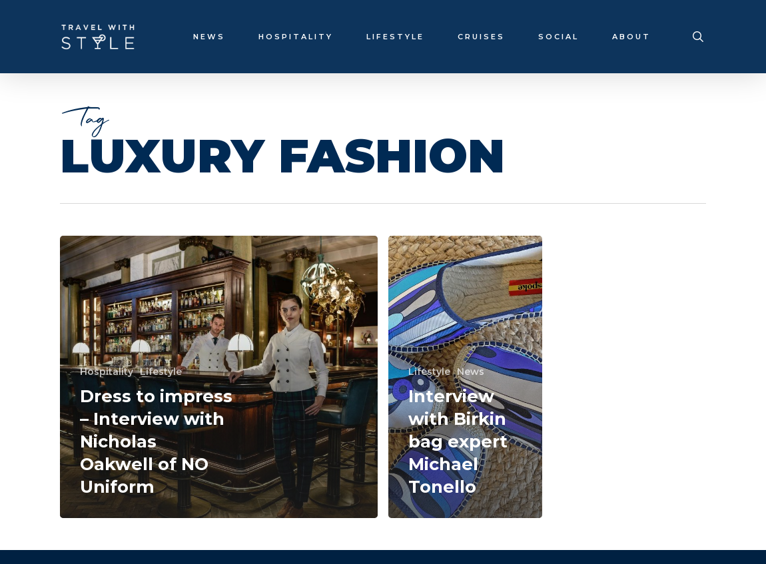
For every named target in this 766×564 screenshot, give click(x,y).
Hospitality (106, 372)
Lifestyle (161, 372)
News (470, 372)
